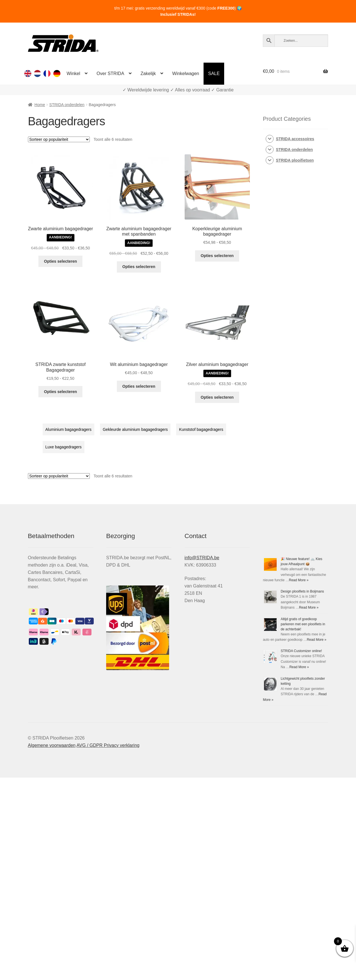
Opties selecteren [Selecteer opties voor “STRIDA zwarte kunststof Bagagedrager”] (60, 391)
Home (39, 104)
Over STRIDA (110, 73)
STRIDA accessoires (295, 139)
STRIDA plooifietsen (295, 160)
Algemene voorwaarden (52, 745)
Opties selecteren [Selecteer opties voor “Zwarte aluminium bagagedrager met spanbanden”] (138, 266)
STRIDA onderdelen (67, 104)
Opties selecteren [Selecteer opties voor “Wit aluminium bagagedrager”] (138, 386)
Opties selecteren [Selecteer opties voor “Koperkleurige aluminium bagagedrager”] (217, 255)
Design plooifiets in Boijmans (302, 591)
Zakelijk (148, 73)
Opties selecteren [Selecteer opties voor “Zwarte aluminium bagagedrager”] (60, 261)
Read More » (298, 580)
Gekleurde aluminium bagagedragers (135, 429)
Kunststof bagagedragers (201, 429)
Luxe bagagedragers (63, 447)
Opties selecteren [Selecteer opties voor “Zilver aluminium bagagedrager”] (217, 397)
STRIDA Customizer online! (301, 651)
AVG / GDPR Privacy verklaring (108, 745)
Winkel (73, 73)
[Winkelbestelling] (59, 139)
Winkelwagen (185, 73)
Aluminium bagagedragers (68, 429)
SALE (214, 73)
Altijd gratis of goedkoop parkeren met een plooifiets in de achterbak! (303, 624)
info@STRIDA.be (202, 557)
